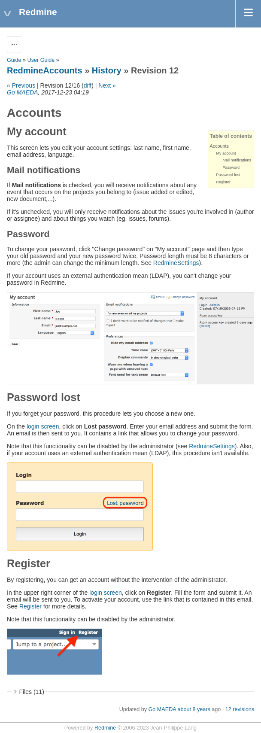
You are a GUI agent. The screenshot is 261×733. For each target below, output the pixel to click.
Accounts (219, 146)
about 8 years (193, 709)
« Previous (21, 85)
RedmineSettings (176, 262)
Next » (106, 85)
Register (223, 182)
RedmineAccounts (44, 70)
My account (226, 153)
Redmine (105, 728)
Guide (14, 60)
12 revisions (239, 709)
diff (87, 85)
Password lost (228, 175)
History (106, 70)
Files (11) (31, 691)
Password (231, 167)
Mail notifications (237, 160)
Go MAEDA (22, 92)
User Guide (41, 60)
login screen (43, 426)
